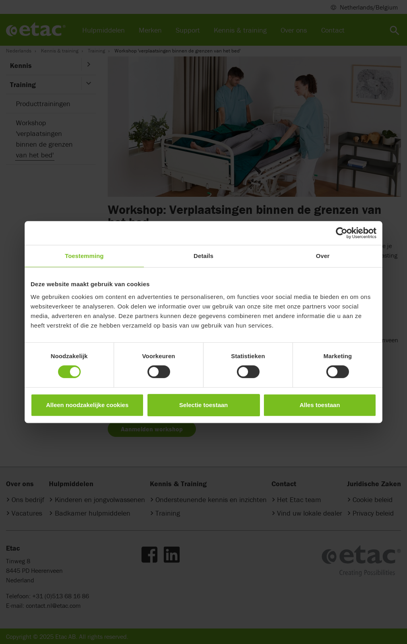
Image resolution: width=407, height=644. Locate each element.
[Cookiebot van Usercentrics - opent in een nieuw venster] (341, 233)
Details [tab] (203, 255)
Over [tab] (323, 255)
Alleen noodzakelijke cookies (87, 405)
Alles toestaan (320, 405)
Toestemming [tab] (84, 255)
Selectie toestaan (203, 405)
